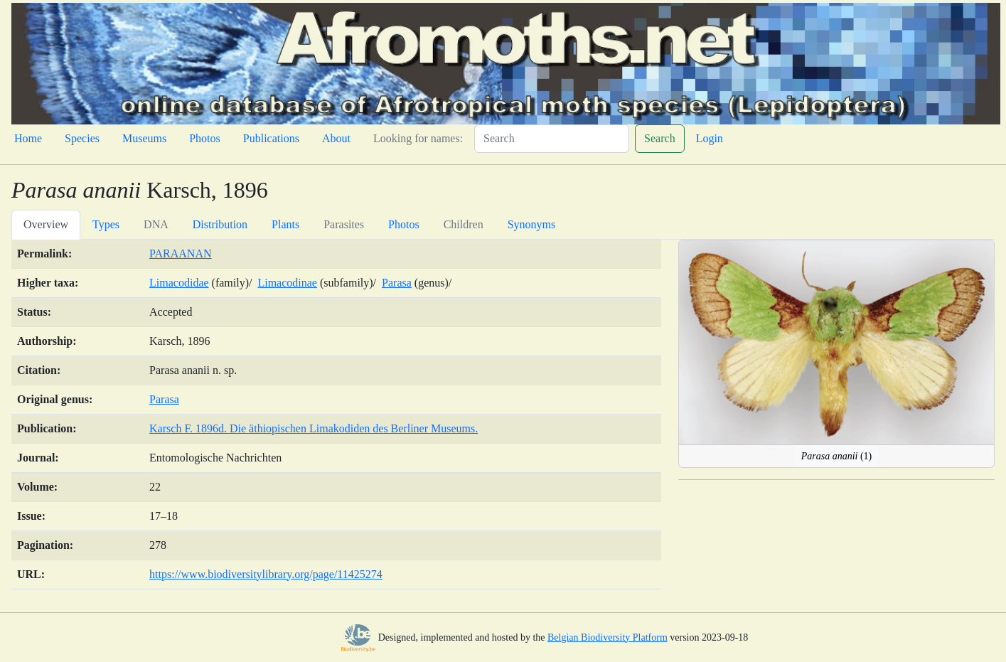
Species (82, 138)
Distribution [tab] (220, 224)
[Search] (551, 138)
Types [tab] (105, 224)
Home (28, 138)
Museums (144, 138)
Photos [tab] (403, 224)
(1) (836, 456)
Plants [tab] (285, 224)
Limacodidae (179, 283)
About (336, 138)
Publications (271, 138)
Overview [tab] (45, 224)
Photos (204, 138)
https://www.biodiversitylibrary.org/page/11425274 (265, 574)
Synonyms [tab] (532, 224)
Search (659, 138)
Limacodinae (287, 283)
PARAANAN (180, 253)
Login (709, 138)
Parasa (397, 283)
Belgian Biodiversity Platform (607, 637)
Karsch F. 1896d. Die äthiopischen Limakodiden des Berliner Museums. (313, 428)
